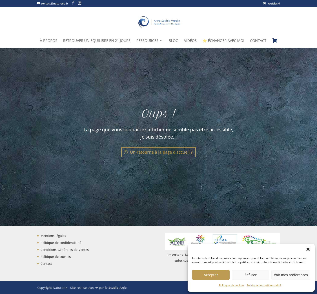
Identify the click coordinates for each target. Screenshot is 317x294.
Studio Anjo (118, 287)
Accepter (211, 274)
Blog (173, 41)
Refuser (250, 274)
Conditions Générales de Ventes (64, 250)
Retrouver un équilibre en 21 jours (97, 41)
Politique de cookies (231, 285)
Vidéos (190, 41)
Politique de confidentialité (264, 285)
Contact (258, 41)
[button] (308, 249)
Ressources (147, 41)
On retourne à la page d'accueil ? (161, 152)
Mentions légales (53, 236)
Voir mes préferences (291, 274)
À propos (48, 41)
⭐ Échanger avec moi (223, 41)
